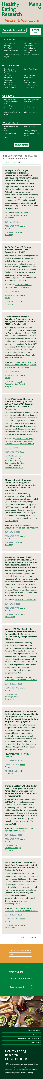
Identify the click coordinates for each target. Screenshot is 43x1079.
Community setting (23, 677)
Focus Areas (34, 1035)
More (17, 208)
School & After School (14, 467)
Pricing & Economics (13, 849)
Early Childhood (13, 457)
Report (22, 452)
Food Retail (9, 460)
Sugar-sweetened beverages (18, 680)
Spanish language (21, 287)
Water (34, 680)
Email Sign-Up (34, 1031)
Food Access (19, 458)
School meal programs (25, 600)
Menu (35, 5)
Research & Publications (29, 1039)
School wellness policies (26, 911)
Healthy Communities (13, 461)
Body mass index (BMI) (24, 439)
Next (19, 162)
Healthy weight (27, 444)
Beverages (9, 696)
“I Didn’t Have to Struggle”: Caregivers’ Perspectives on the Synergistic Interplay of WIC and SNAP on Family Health (20, 320)
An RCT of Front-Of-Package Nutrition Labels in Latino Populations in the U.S (18, 249)
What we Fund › (17, 971)
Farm (17, 908)
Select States (21, 145)
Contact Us (35, 1042)
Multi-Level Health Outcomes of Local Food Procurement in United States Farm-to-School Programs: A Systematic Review (21, 866)
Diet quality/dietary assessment (19, 441)
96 (14, 162)
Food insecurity (12, 444)
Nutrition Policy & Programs (14, 464)
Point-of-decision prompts (25, 528)
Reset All (35, 31)
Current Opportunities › (20, 978)
